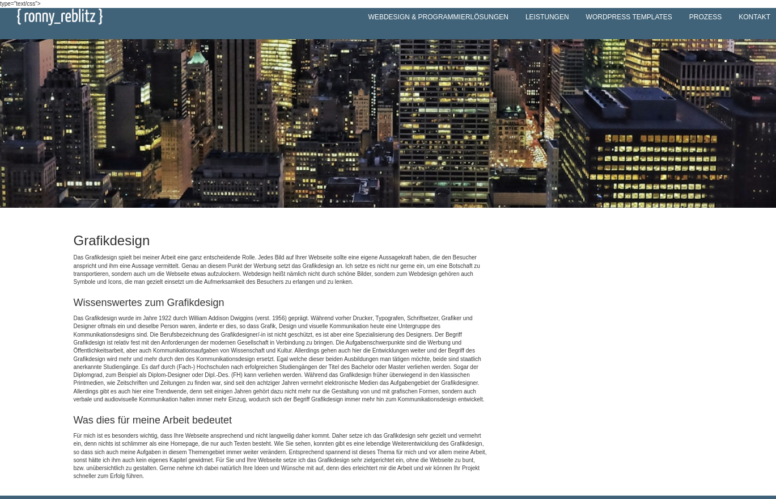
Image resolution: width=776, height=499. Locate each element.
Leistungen (547, 17)
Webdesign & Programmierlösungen (438, 17)
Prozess (705, 17)
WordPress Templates (629, 17)
